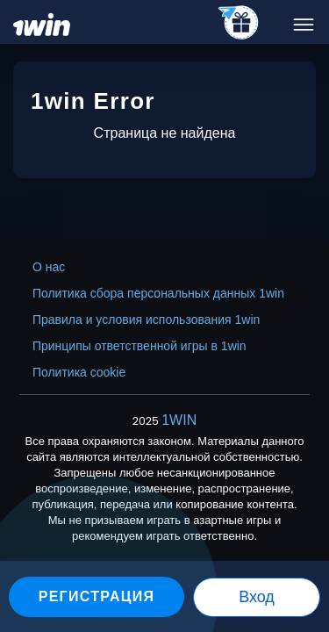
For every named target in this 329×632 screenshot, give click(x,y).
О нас (48, 267)
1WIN (179, 420)
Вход (257, 597)
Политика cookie (78, 372)
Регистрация (97, 596)
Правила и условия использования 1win (146, 319)
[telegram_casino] (239, 23)
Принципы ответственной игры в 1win (139, 346)
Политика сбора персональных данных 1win (158, 293)
